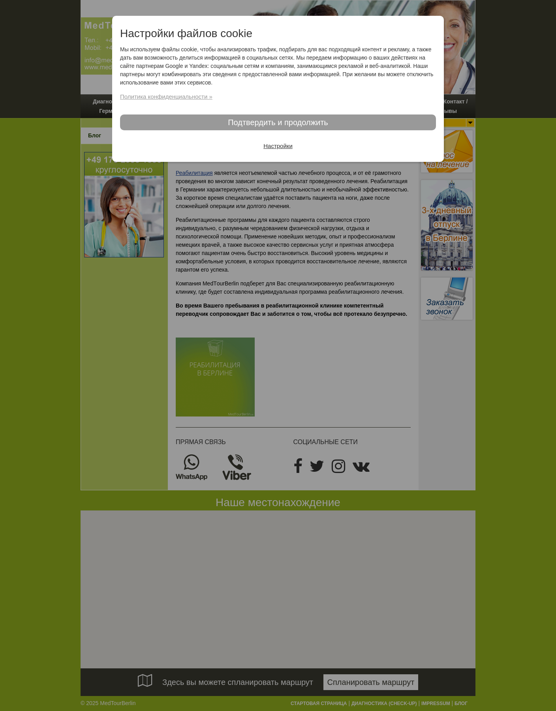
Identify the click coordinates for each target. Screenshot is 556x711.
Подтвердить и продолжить (278, 122)
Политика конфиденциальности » (166, 96)
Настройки (278, 146)
